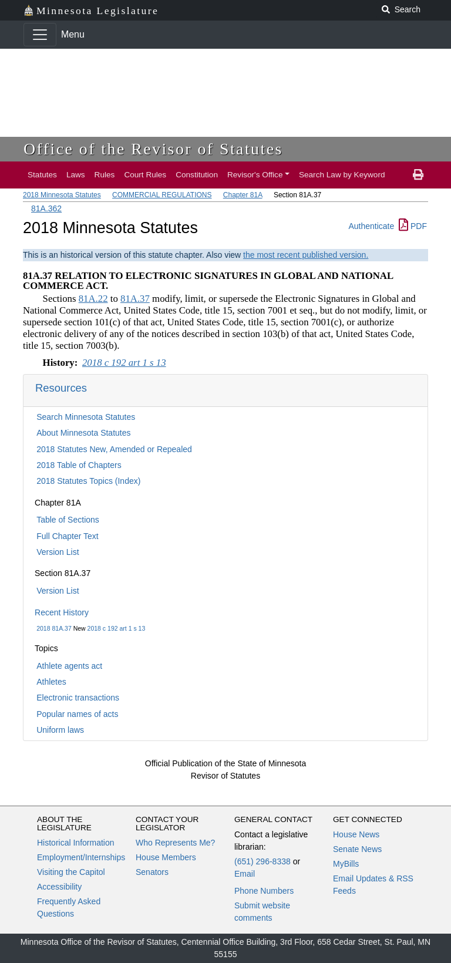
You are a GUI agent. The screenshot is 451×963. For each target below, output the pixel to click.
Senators (152, 872)
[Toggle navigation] (39, 34)
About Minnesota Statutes (83, 432)
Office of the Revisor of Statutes (153, 149)
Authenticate (371, 226)
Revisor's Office (255, 174)
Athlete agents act (69, 666)
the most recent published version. (305, 255)
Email (244, 873)
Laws (75, 174)
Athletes (51, 681)
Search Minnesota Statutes (85, 417)
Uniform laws (60, 730)
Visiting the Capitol (71, 872)
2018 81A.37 (54, 628)
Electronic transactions (77, 697)
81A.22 (93, 298)
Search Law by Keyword (342, 174)
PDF (413, 226)
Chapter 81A (242, 195)
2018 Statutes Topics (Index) (88, 481)
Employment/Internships (81, 857)
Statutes (42, 174)
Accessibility (59, 886)
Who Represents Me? (175, 842)
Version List (57, 552)
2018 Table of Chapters (79, 465)
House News (356, 834)
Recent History (62, 612)
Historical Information (76, 842)
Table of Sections (67, 519)
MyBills (346, 863)
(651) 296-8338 (262, 861)
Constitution (197, 174)
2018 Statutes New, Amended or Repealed (114, 449)
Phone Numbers (264, 890)
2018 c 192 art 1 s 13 (116, 628)
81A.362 (46, 208)
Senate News (357, 849)
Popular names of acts (77, 714)
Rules (105, 174)
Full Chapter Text (67, 536)
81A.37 (135, 298)
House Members (166, 857)
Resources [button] (61, 388)
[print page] (418, 175)
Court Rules (145, 174)
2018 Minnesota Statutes (62, 195)
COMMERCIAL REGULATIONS (161, 195)
